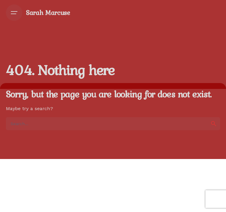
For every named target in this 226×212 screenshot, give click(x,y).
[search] (213, 123)
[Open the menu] (14, 12)
